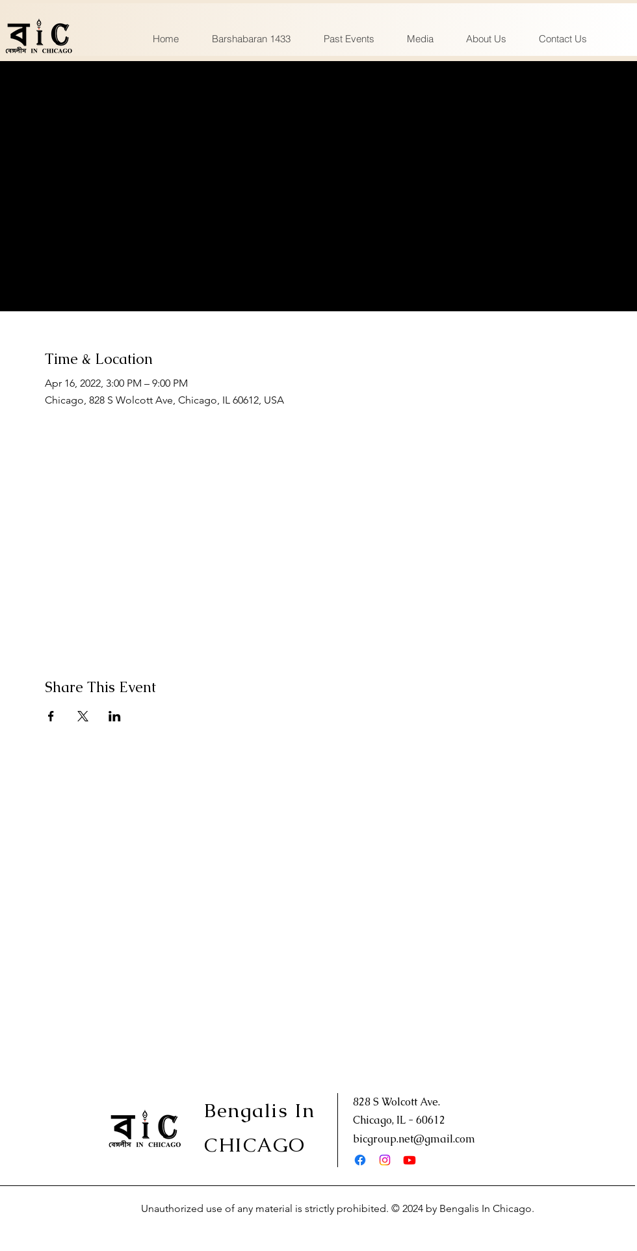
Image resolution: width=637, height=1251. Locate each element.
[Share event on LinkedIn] (115, 716)
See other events (319, 254)
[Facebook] (360, 1160)
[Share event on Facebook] (51, 716)
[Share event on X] (83, 716)
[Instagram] (385, 1160)
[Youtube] (409, 1160)
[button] (348, 39)
